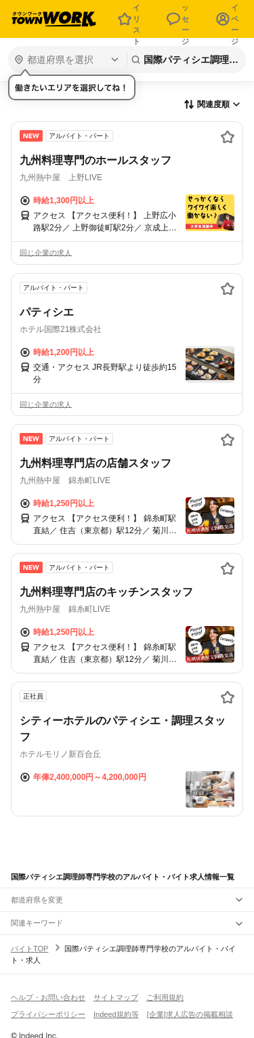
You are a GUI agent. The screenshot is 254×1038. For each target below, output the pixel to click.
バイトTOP (29, 948)
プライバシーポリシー (48, 1014)
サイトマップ (115, 997)
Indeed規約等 (116, 1014)
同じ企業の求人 (46, 253)
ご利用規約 (165, 997)
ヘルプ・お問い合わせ (48, 997)
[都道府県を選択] (66, 59)
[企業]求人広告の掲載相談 (190, 1014)
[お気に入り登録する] (227, 137)
